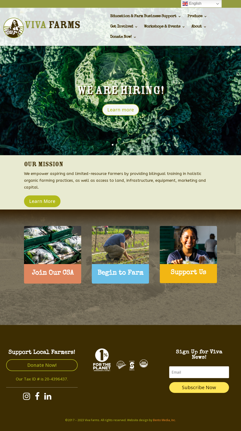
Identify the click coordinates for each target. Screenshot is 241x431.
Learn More (42, 201)
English (191, 4)
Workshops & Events (162, 27)
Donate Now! (121, 37)
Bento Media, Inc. (164, 420)
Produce (194, 16)
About (196, 27)
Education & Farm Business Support (143, 16)
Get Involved (121, 27)
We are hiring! (121, 95)
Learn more (120, 114)
